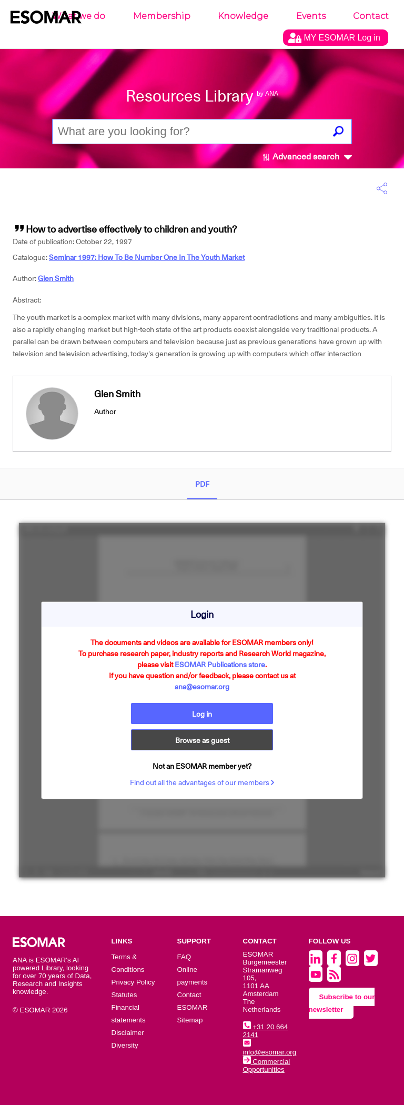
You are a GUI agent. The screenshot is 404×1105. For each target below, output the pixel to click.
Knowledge (243, 16)
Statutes (124, 995)
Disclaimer (128, 1033)
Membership (161, 16)
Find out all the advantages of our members (202, 782)
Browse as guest (202, 740)
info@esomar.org (270, 1048)
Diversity (125, 1045)
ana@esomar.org (202, 686)
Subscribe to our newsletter (342, 1003)
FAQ (184, 957)
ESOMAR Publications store (220, 664)
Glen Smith (56, 278)
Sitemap (190, 1020)
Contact (371, 16)
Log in (202, 714)
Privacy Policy (133, 982)
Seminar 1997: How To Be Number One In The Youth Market (147, 257)
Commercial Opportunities (266, 1065)
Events (311, 16)
